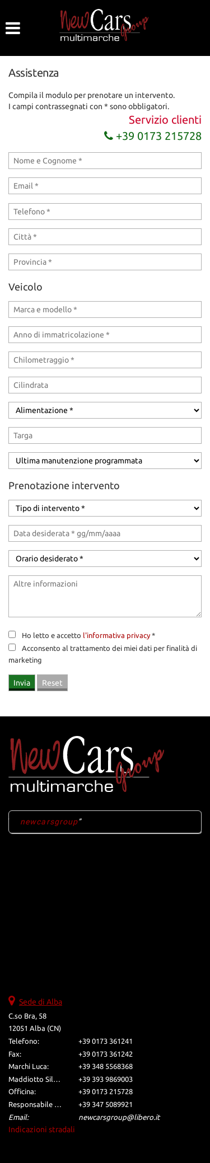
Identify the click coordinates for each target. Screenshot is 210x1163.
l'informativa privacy (116, 635)
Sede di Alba (40, 1001)
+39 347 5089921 (105, 1104)
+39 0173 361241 (105, 1041)
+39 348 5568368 (105, 1066)
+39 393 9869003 (105, 1079)
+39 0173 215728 (153, 135)
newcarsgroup (49, 821)
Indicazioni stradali (41, 1129)
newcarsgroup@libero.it (119, 1117)
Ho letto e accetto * (88, 635)
